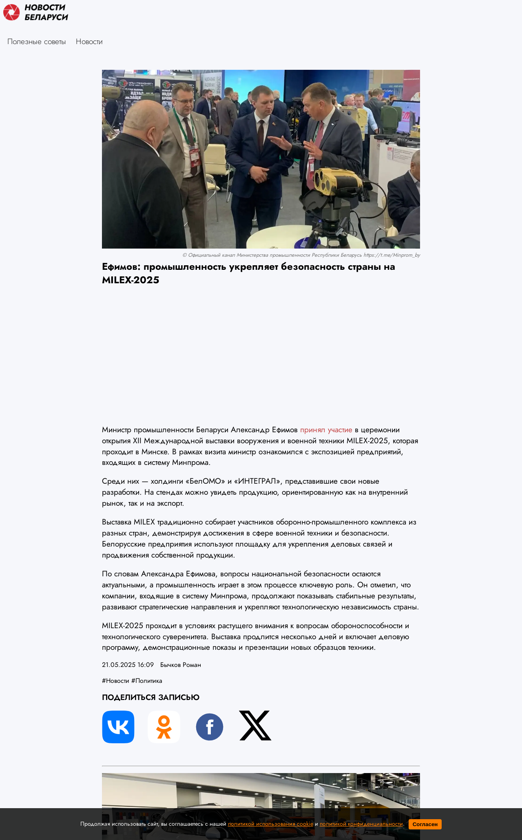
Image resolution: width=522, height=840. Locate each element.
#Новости (115, 680)
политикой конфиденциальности (361, 824)
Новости (89, 41)
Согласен (425, 824)
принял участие (326, 429)
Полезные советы (36, 41)
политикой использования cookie (270, 824)
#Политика (146, 680)
